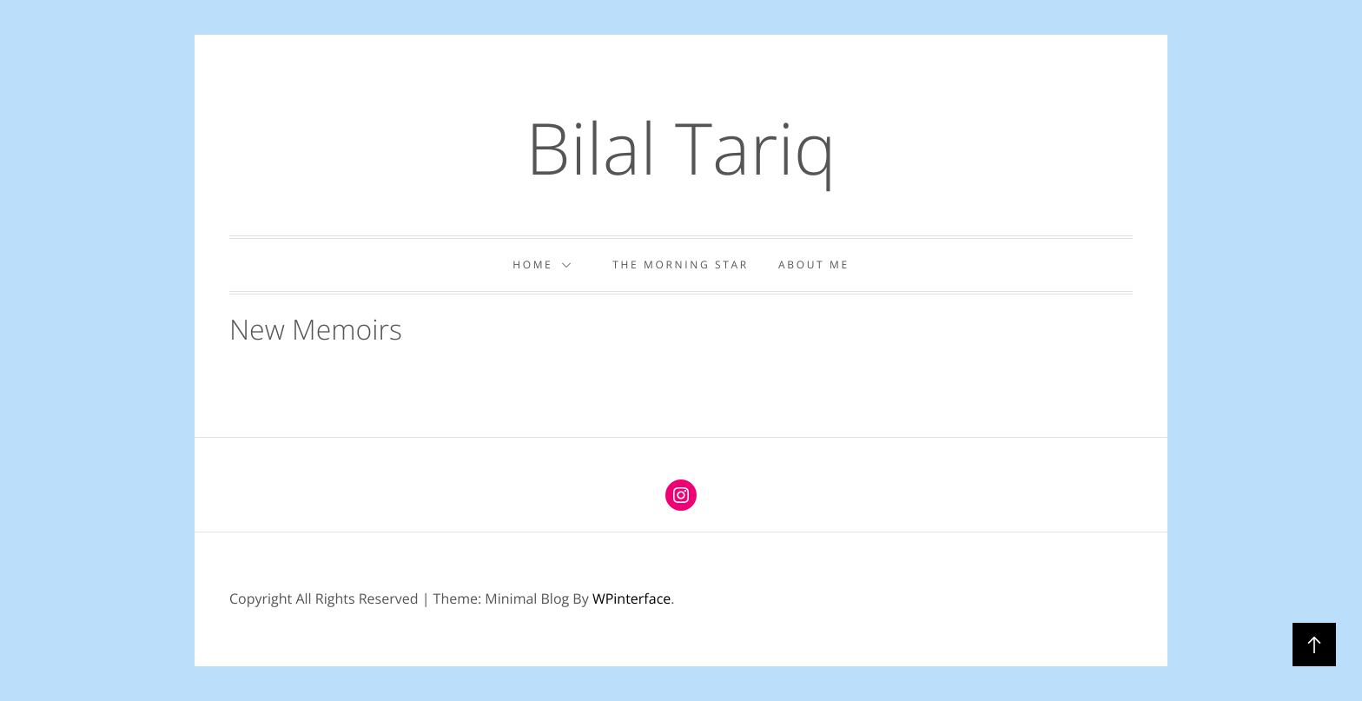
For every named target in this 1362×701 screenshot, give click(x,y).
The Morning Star (680, 264)
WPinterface (631, 598)
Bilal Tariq (681, 147)
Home (547, 264)
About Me (814, 264)
